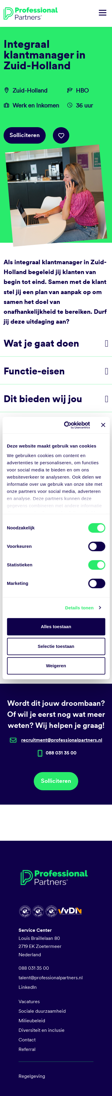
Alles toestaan (56, 626)
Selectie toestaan (56, 646)
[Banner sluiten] (103, 425)
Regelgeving (32, 1076)
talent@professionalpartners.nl (51, 977)
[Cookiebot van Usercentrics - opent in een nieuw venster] (67, 425)
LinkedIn (28, 987)
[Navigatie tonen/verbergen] (102, 13)
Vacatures (29, 1001)
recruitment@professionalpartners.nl (61, 740)
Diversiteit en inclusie (42, 1030)
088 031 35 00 (34, 968)
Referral (27, 1049)
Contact (27, 1040)
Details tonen (79, 607)
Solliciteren (25, 135)
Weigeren (56, 665)
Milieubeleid (32, 1020)
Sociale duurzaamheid (42, 1011)
